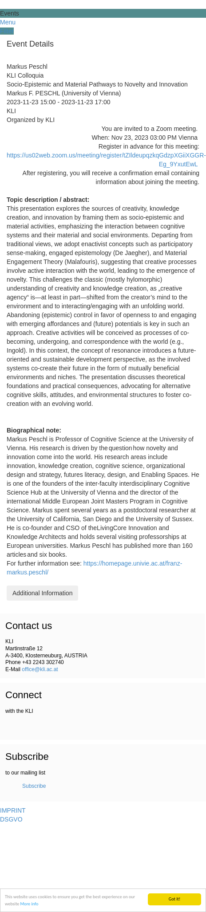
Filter (7, 31)
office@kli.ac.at (40, 669)
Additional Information (42, 593)
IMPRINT (13, 810)
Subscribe (34, 786)
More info (29, 904)
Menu (8, 22)
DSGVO (11, 819)
